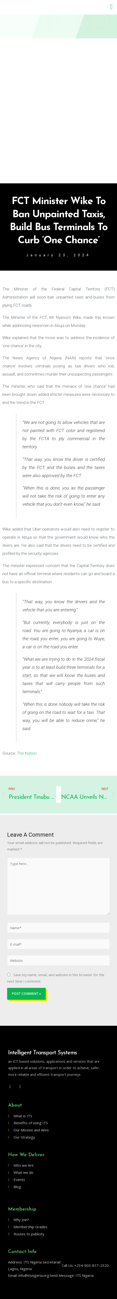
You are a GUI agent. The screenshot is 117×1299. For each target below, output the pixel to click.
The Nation (27, 753)
